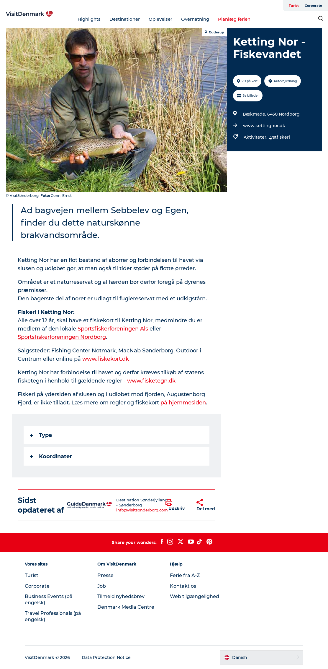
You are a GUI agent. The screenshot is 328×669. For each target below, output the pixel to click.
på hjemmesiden (183, 402)
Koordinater (51, 456)
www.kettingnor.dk (264, 125)
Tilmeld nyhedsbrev (121, 596)
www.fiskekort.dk (105, 359)
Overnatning (195, 19)
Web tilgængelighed (194, 596)
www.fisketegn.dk (151, 381)
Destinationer (124, 19)
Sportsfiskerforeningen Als (113, 328)
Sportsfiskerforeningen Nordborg (62, 337)
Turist (294, 6)
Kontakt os (183, 586)
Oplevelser (160, 19)
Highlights (89, 19)
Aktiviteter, (256, 137)
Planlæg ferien (234, 19)
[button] (176, 505)
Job (101, 586)
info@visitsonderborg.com (142, 510)
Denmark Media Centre (125, 607)
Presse (105, 575)
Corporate (313, 6)
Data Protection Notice (106, 657)
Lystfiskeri (279, 137)
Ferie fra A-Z (185, 575)
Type (41, 435)
